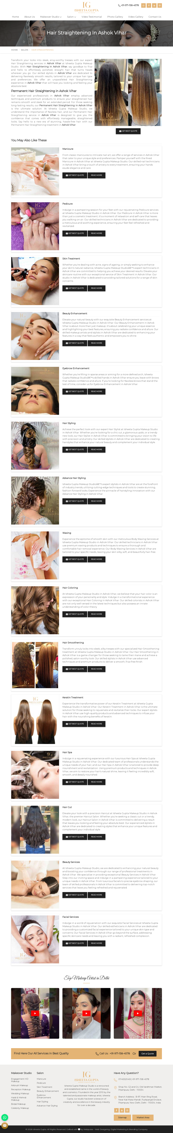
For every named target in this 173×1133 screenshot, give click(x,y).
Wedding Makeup (20, 1093)
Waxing (66, 533)
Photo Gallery (115, 17)
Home (15, 17)
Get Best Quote (75, 175)
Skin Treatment (71, 258)
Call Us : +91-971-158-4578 (113, 1053)
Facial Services (70, 917)
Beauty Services (71, 862)
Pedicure (67, 204)
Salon (71, 17)
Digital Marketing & (120, 1129)
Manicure (67, 149)
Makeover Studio (51, 17)
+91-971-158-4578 (128, 5)
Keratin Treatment (72, 697)
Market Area (143, 1117)
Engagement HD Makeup (19, 1080)
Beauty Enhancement (74, 313)
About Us (29, 17)
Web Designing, (102, 1129)
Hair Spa (67, 752)
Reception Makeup (21, 1089)
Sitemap (122, 1117)
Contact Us (155, 17)
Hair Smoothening (73, 642)
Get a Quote (147, 1053)
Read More (96, 175)
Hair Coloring (70, 588)
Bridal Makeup (18, 1104)
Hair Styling (69, 423)
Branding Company (138, 1129)
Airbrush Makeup (19, 1085)
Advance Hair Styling (74, 478)
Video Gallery (135, 17)
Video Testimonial (92, 17)
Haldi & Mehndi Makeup (18, 1098)
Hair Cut (67, 807)
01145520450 (125, 1079)
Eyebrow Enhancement (75, 368)
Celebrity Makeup (20, 1108)
